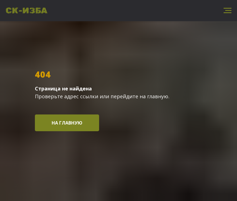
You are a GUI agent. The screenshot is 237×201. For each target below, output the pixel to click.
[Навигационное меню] (227, 10)
